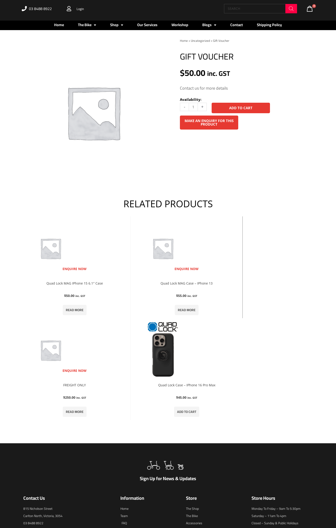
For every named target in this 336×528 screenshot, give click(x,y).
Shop (116, 25)
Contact (236, 24)
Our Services (147, 24)
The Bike (87, 25)
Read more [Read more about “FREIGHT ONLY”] (205, 312)
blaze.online (217, 504)
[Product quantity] (193, 107)
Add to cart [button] (280, 312)
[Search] (291, 8)
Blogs (209, 25)
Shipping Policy (269, 24)
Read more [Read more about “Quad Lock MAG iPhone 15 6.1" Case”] (56, 312)
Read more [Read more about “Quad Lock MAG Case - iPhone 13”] (131, 312)
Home (59, 24)
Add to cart (241, 108)
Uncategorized (200, 40)
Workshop (180, 24)
